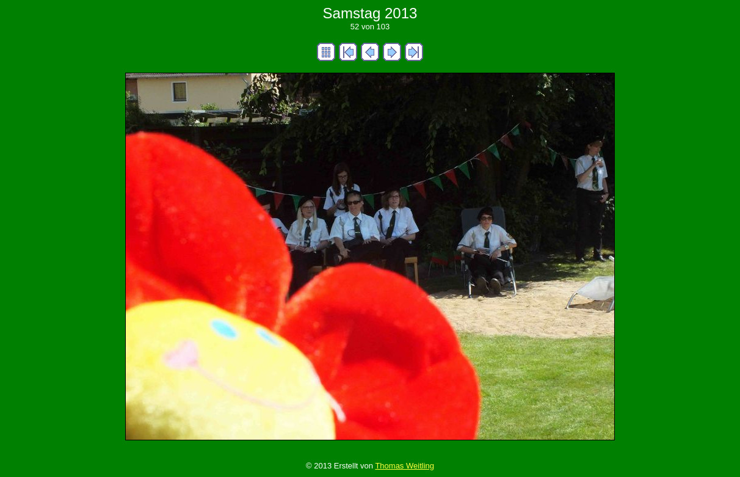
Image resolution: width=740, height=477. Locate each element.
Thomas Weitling (404, 465)
